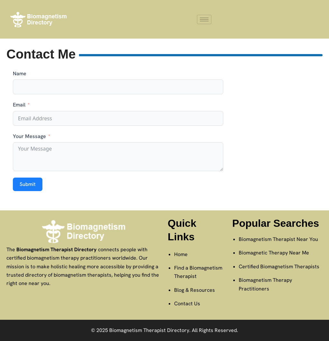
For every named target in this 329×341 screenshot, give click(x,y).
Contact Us (187, 303)
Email (19, 104)
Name (19, 73)
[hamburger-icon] (204, 19)
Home (181, 254)
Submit (28, 184)
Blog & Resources (194, 290)
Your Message (29, 136)
